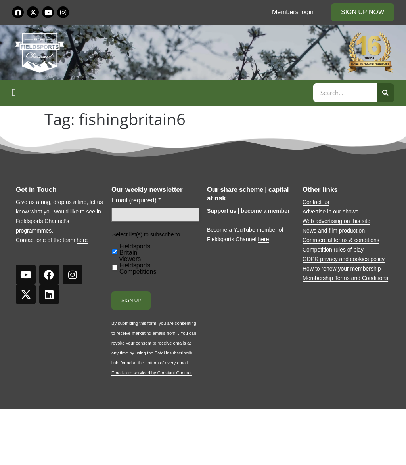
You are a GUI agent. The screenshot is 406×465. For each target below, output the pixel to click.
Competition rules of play (333, 249)
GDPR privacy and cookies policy (344, 259)
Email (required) (136, 200)
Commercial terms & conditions (341, 240)
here (82, 240)
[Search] (385, 92)
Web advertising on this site (336, 221)
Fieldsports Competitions (137, 268)
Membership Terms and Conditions (345, 278)
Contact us (316, 202)
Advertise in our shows (330, 211)
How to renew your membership (342, 268)
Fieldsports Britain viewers (134, 252)
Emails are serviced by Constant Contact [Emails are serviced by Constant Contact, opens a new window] (151, 372)
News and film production (334, 230)
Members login (293, 12)
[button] (161, 93)
